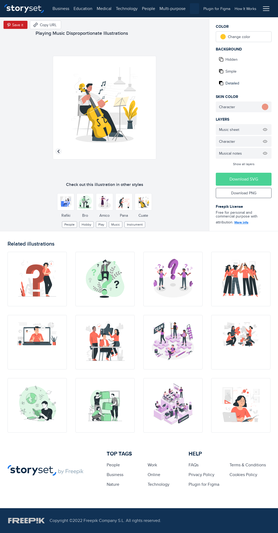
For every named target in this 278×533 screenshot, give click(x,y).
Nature (113, 484)
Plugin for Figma (204, 484)
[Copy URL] (45, 25)
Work (152, 465)
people (148, 8)
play (101, 224)
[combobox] (194, 8)
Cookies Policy (243, 474)
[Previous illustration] (58, 151)
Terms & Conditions (248, 465)
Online (154, 474)
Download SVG (244, 179)
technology (127, 8)
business (61, 8)
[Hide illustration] (265, 129)
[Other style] (65, 202)
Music (115, 224)
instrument (135, 224)
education (83, 8)
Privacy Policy (201, 474)
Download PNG (243, 193)
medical (104, 8)
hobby (86, 224)
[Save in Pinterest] (15, 25)
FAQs (194, 465)
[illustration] (37, 279)
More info (241, 222)
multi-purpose (172, 8)
